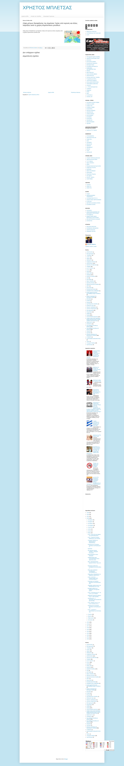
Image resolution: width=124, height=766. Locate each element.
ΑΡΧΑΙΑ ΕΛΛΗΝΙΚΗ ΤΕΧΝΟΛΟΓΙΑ (91, 196)
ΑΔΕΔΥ (88, 258)
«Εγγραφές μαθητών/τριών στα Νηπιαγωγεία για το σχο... (94, 586)
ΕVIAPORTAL (89, 108)
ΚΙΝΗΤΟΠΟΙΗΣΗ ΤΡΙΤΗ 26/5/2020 (93, 555)
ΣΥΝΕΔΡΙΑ (89, 337)
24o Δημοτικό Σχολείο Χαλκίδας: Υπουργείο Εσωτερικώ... (93, 551)
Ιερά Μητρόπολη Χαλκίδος (92, 303)
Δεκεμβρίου (90, 519)
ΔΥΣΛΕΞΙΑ (89, 60)
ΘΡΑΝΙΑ (88, 70)
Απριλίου (90, 614)
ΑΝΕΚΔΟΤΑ (89, 260)
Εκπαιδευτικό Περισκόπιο (92, 63)
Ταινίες (88, 341)
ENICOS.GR (89, 144)
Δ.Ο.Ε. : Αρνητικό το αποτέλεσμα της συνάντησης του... (94, 611)
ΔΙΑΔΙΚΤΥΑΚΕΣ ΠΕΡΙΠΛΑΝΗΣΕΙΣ (94, 199)
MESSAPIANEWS (90, 121)
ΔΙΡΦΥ (88, 164)
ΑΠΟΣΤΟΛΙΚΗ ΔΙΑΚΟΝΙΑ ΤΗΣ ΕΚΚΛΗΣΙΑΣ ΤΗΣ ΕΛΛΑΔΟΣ (93, 212)
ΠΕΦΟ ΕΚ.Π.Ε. (90, 322)
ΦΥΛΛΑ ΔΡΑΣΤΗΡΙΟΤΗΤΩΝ (92, 82)
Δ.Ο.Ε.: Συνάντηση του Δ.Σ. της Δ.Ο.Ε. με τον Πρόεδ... (94, 593)
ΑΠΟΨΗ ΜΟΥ (90, 252)
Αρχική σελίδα (24, 16)
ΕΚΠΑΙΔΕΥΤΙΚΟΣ (90, 64)
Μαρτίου (90, 616)
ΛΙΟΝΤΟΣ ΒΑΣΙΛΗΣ (91, 229)
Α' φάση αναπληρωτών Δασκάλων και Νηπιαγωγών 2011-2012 (96, 423)
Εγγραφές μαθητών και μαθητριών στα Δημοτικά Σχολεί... (93, 589)
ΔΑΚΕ (88, 271)
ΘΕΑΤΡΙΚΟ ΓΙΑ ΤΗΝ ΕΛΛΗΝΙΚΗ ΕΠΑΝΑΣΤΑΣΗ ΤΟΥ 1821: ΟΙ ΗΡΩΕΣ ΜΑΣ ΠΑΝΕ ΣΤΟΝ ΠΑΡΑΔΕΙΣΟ (93, 450)
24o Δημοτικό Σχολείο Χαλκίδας (93, 56)
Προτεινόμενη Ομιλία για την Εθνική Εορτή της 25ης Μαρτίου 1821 (96, 392)
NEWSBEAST (90, 147)
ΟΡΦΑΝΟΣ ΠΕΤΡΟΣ (91, 231)
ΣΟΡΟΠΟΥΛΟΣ (90, 112)
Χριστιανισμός (90, 344)
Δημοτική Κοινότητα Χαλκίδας (93, 284)
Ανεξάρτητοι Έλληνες (91, 261)
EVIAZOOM (89, 118)
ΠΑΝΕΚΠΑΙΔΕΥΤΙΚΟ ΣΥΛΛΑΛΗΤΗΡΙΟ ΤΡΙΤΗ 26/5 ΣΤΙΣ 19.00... (93, 558)
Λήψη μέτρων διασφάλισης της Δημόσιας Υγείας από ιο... (94, 575)
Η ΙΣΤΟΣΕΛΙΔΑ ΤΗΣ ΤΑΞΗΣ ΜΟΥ (94, 33)
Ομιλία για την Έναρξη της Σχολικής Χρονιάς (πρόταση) (96, 369)
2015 (88, 629)
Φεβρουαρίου (91, 618)
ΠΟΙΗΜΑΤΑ (89, 323)
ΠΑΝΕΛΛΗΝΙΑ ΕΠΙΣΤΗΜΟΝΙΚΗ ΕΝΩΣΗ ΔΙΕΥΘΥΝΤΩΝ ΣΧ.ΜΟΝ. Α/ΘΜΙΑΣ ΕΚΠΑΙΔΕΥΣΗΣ (93, 319)
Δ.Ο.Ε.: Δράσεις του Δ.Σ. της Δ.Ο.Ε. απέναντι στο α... (94, 603)
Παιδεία (88, 315)
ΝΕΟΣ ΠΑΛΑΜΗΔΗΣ (91, 170)
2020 (88, 518)
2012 (88, 635)
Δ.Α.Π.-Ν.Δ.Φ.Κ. (90, 268)
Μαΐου (89, 532)
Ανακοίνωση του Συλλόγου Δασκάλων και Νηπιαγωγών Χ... (94, 545)
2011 (88, 637)
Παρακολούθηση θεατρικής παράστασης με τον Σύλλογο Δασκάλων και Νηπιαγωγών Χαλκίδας (93, 354)
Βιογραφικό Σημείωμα (48, 16)
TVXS (88, 150)
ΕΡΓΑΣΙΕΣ (89, 299)
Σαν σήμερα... (89, 175)
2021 (88, 516)
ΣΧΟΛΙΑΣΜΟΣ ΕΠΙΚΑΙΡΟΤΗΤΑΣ (94, 338)
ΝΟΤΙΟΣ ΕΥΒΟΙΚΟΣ (91, 110)
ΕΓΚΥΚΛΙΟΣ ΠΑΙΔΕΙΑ (91, 61)
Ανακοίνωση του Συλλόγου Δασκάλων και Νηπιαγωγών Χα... (94, 606)
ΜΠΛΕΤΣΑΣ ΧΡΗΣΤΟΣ (91, 31)
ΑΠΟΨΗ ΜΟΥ (90, 263)
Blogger (66, 759)
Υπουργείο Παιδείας (91, 343)
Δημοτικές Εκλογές (91, 282)
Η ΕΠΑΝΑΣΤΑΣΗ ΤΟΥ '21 (92, 198)
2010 (88, 638)
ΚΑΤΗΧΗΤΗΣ (89, 220)
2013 (88, 633)
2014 (88, 631)
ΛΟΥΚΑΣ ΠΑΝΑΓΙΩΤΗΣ (92, 308)
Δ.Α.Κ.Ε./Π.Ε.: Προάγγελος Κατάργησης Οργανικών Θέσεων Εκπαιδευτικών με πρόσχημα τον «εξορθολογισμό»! (94, 481)
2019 (88, 622)
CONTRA (89, 184)
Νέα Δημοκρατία (90, 310)
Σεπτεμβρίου (91, 525)
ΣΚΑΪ (88, 140)
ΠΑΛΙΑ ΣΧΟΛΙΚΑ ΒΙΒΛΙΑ (92, 74)
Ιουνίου (89, 531)
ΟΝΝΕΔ (88, 313)
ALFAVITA (89, 85)
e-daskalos (89, 88)
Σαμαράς (88, 331)
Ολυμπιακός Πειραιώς (91, 174)
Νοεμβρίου (90, 521)
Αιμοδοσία (90, 548)
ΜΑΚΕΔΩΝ (89, 169)
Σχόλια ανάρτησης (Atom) (33, 94)
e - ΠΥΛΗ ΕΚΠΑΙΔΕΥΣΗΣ (92, 87)
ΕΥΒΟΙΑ (88, 300)
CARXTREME (90, 178)
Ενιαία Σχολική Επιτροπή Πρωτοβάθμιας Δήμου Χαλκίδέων (94, 293)
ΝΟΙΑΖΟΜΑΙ (89, 172)
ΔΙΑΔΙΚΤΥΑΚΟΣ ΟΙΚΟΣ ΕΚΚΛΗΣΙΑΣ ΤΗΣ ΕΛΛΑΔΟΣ (93, 217)
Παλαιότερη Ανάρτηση (75, 92)
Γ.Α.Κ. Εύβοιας (90, 161)
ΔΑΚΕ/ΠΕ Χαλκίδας (91, 276)
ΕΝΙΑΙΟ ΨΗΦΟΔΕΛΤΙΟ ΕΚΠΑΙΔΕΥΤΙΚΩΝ (91, 297)
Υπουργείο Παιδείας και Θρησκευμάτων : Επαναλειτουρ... (93, 541)
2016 (88, 627)
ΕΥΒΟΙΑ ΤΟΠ (89, 105)
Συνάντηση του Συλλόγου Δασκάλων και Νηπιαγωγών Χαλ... (94, 582)
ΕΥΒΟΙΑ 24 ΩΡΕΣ (90, 104)
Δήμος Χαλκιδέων (90, 162)
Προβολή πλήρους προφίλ (90, 246)
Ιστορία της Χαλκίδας (36, 16)
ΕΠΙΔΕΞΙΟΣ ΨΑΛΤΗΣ (91, 167)
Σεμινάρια (89, 332)
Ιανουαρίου (90, 619)
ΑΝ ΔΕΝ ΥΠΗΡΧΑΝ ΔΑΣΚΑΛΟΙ (93, 158)
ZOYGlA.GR (89, 152)
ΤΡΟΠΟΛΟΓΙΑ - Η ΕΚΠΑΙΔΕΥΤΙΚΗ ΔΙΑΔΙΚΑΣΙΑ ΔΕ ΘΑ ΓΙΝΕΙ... (94, 599)
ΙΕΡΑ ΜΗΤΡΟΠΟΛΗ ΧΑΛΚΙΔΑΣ (93, 219)
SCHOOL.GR (89, 96)
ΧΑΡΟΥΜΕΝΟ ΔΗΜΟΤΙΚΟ (92, 83)
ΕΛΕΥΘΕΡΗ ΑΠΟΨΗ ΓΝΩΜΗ (93, 102)
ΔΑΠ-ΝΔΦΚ (89, 279)
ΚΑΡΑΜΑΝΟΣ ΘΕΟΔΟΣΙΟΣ (92, 228)
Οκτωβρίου (90, 523)
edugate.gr (89, 90)
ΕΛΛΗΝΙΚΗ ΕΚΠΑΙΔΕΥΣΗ (92, 66)
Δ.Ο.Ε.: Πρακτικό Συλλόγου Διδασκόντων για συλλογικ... (94, 538)
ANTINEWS (89, 142)
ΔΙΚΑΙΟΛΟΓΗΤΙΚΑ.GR (91, 137)
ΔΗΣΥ (88, 286)
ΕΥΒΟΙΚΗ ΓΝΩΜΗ (91, 107)
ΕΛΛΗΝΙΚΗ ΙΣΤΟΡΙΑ (91, 204)
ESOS (88, 91)
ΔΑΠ (88, 277)
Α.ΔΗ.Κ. (88, 256)
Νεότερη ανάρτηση (27, 92)
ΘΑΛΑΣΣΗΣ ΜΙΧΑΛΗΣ (91, 226)
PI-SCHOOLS (89, 95)
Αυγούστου (90, 527)
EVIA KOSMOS (90, 115)
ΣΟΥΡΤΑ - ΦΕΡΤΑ (90, 177)
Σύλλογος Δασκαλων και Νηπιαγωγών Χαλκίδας (92, 335)
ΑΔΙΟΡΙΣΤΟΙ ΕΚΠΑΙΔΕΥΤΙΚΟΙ (93, 58)
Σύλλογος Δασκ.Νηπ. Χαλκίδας (93, 77)
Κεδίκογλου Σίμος (90, 305)
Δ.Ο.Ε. (88, 34)
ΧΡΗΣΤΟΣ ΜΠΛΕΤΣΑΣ (47, 7)
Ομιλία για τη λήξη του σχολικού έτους (97, 381)
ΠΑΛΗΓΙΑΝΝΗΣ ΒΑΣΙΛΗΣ (92, 316)
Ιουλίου (89, 529)
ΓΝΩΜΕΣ (89, 266)
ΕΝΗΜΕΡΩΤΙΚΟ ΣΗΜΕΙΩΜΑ (93, 290)
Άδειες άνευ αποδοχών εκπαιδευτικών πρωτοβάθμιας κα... (92, 571)
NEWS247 (89, 145)
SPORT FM (89, 188)
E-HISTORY (89, 201)
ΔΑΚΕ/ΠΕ (89, 274)
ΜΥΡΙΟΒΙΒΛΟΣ (90, 214)
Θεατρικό (88, 302)
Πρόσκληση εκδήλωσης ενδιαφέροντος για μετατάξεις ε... (94, 567)
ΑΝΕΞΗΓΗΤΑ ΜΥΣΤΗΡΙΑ (92, 159)
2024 (88, 514)
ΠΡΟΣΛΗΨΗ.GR (90, 75)
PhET (88, 93)
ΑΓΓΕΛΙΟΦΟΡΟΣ (90, 136)
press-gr (88, 148)
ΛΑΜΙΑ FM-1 (89, 139)
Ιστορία (88, 193)
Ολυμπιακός (89, 312)
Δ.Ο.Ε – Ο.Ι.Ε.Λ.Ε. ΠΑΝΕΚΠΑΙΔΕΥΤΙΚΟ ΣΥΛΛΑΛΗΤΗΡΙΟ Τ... (93, 578)
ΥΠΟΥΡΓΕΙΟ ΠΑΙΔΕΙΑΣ (92, 80)
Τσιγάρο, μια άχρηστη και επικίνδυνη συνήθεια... (95, 465)
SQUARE (89, 123)
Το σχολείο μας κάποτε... (92, 78)
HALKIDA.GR (89, 120)
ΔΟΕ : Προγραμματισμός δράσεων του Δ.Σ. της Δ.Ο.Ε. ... (94, 563)
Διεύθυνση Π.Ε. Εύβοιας (92, 130)
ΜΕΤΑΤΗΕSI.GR (90, 72)
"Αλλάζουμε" (89, 255)
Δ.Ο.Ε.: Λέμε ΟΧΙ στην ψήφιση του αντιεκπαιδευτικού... (94, 535)
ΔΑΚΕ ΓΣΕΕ (89, 273)
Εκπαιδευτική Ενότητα (91, 289)
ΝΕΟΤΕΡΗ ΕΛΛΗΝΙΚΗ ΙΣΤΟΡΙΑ (93, 203)
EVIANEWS (89, 117)
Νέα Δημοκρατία (90, 253)
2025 (88, 512)
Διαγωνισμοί (89, 287)
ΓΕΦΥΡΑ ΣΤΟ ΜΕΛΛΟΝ (92, 265)
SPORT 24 (89, 186)
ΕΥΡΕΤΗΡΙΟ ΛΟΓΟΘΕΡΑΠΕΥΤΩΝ (91, 69)
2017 (88, 625)
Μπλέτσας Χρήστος (91, 244)
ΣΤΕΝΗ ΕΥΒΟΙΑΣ (90, 113)
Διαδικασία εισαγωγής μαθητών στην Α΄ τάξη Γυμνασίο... (94, 596)
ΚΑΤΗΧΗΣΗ (89, 210)
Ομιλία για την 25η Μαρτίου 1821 (97, 436)
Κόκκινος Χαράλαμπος (91, 307)
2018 (88, 624)
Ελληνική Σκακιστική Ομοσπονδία (94, 166)
